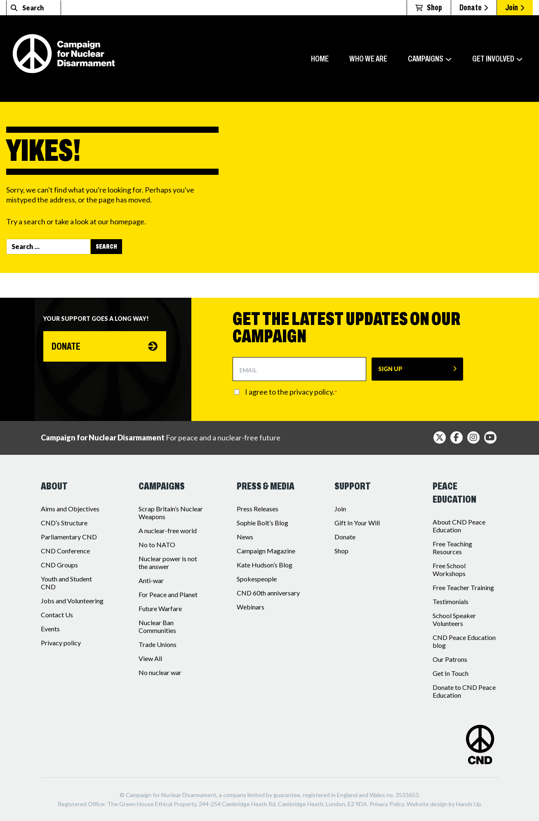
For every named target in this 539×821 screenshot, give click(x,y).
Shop (341, 551)
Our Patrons (450, 659)
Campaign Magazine (266, 551)
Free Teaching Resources (452, 547)
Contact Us (57, 615)
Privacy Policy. (387, 803)
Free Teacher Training (463, 587)
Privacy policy (61, 643)
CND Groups (59, 565)
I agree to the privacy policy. (291, 392)
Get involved (493, 58)
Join (514, 7)
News (245, 537)
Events (50, 629)
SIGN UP (390, 368)
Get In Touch (450, 673)
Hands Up (468, 803)
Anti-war (151, 580)
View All (150, 658)
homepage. (128, 221)
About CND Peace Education (459, 526)
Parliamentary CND (69, 537)
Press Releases (257, 509)
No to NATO (157, 544)
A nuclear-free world (168, 530)
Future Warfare (160, 608)
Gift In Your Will (357, 523)
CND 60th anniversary (268, 593)
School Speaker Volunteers (454, 619)
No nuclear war (160, 672)
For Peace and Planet (168, 594)
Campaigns (425, 58)
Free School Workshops (449, 569)
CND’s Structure (64, 523)
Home (320, 58)
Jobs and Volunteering (72, 601)
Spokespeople (257, 579)
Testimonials (450, 601)
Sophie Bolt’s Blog (262, 523)
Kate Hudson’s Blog (264, 565)
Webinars (250, 607)
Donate (473, 7)
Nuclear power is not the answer (168, 562)
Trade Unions (158, 644)
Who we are (368, 58)
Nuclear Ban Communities (157, 626)
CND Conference (65, 551)
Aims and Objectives (70, 509)
